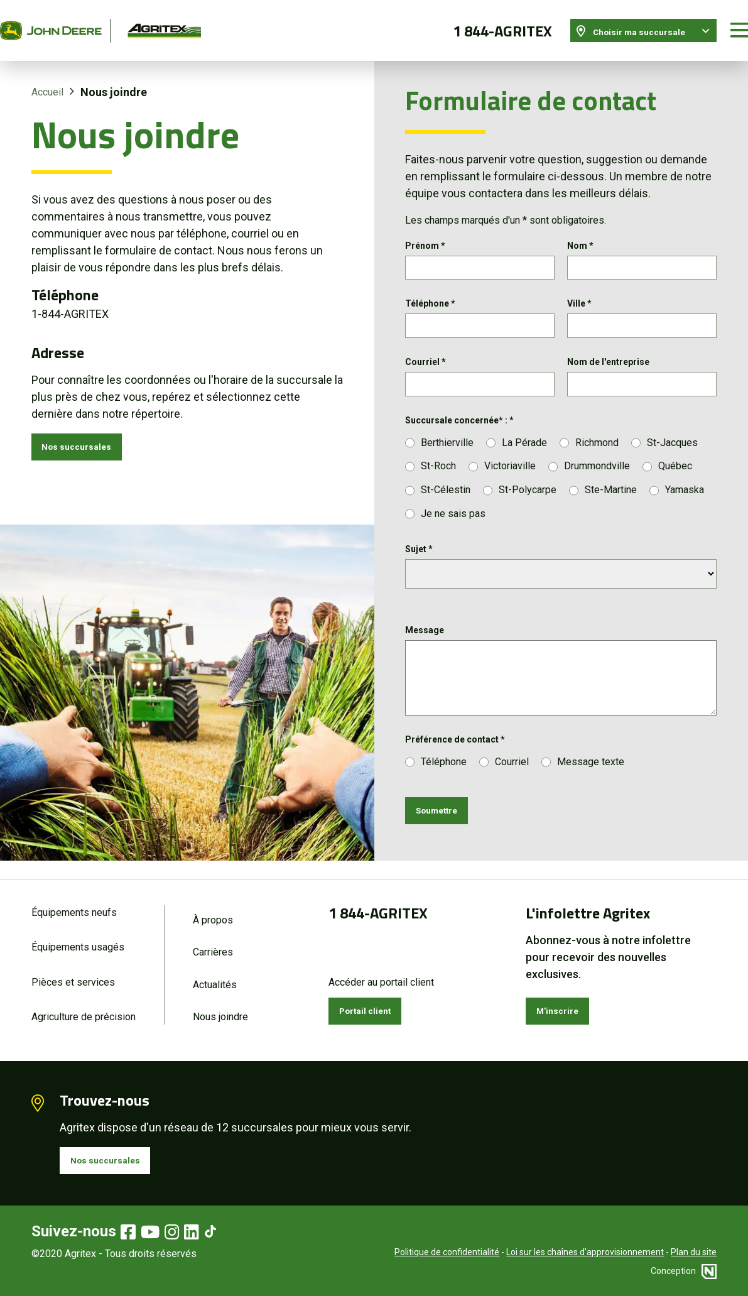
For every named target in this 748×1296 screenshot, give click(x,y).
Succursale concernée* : (459, 418)
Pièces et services (73, 973)
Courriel (425, 355)
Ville (579, 292)
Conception (684, 1271)
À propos (213, 906)
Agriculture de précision (83, 1010)
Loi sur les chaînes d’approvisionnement (585, 1252)
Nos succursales (86, 433)
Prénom (425, 229)
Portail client (374, 1000)
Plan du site (694, 1252)
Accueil (47, 76)
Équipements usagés (77, 936)
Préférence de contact (455, 737)
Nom (580, 229)
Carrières (213, 941)
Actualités (215, 975)
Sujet (419, 547)
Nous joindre (220, 1010)
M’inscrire (564, 1000)
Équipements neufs (74, 899)
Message (424, 628)
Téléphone (430, 292)
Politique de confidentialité (446, 1252)
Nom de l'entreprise (608, 355)
